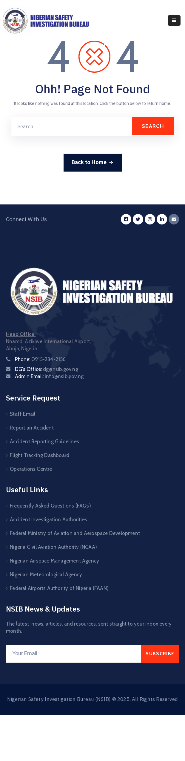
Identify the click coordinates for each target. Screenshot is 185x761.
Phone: (40, 359)
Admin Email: (49, 376)
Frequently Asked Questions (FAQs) (50, 506)
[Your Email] (73, 654)
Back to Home (93, 162)
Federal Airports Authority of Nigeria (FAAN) (59, 588)
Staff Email (22, 414)
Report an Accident (32, 428)
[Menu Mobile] (174, 20)
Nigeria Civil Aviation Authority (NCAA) (53, 547)
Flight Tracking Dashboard (39, 455)
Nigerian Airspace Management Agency (54, 561)
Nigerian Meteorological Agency (46, 574)
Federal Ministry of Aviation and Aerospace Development (75, 533)
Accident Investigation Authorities (48, 519)
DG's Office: (46, 369)
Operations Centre (31, 469)
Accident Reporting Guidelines (44, 441)
